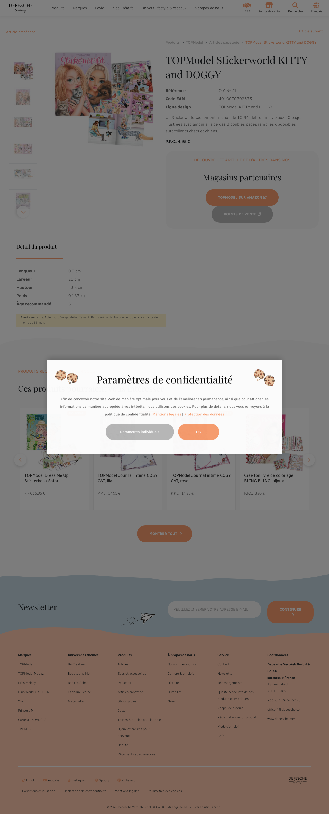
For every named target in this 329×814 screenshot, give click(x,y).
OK (198, 432)
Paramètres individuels (139, 432)
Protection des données (204, 414)
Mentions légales (166, 414)
